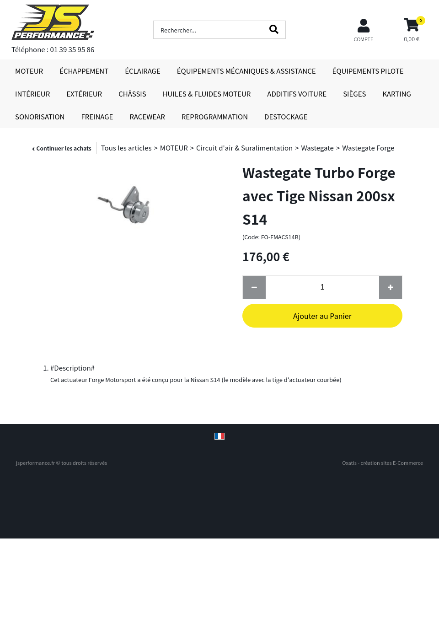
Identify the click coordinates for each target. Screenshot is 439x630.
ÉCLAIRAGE (143, 70)
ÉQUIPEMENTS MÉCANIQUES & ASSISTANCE (246, 70)
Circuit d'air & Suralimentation (244, 147)
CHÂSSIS (132, 93)
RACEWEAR (147, 116)
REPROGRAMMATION (215, 116)
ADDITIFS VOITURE (297, 93)
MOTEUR (29, 70)
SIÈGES (354, 93)
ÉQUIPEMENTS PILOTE (368, 70)
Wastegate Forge (368, 147)
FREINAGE (97, 116)
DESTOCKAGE (286, 116)
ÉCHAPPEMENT (83, 70)
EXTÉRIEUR (84, 93)
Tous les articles (126, 147)
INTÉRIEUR (32, 93)
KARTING (396, 93)
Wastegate (317, 147)
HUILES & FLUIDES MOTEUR (207, 93)
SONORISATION (39, 116)
